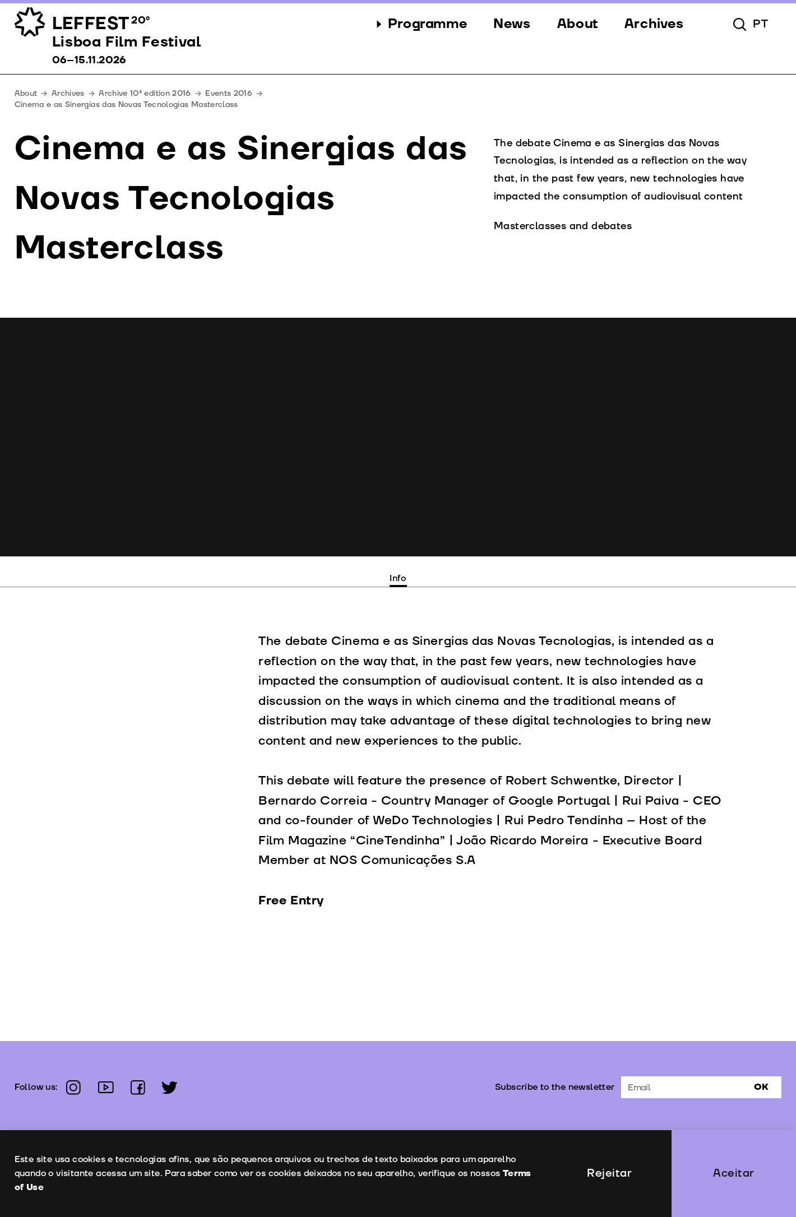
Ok (761, 1087)
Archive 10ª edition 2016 (145, 93)
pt (761, 24)
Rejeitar (609, 1173)
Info (398, 578)
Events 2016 (228, 93)
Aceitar (733, 1173)
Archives (68, 93)
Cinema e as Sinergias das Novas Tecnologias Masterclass (126, 104)
